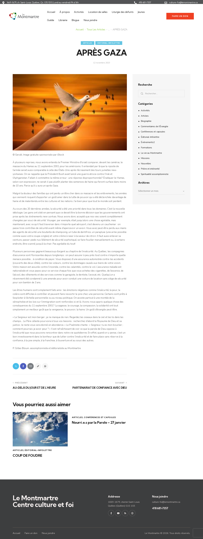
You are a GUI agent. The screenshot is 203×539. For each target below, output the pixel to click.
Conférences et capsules (100, 417)
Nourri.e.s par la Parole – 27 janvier (99, 422)
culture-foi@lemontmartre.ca (183, 2)
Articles (87, 43)
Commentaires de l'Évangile (154, 126)
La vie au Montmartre (151, 153)
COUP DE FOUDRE (27, 455)
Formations (146, 147)
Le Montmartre (152, 533)
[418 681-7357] (135, 2)
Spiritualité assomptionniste (154, 174)
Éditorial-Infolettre (109, 43)
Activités (145, 110)
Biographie (146, 121)
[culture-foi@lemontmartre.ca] (166, 2)
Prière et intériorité (150, 168)
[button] (38, 366)
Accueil (80, 29)
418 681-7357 (145, 2)
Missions (145, 158)
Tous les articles (96, 29)
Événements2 (148, 142)
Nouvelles (146, 163)
